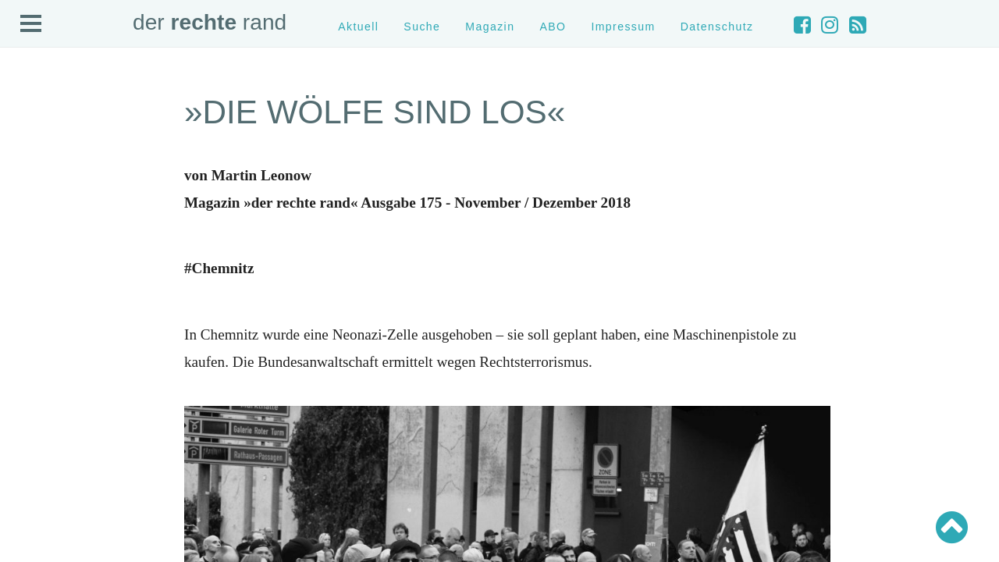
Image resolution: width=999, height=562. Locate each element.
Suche (422, 26)
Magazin (489, 26)
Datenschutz (717, 26)
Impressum (623, 26)
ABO (552, 26)
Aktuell (358, 26)
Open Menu (31, 24)
